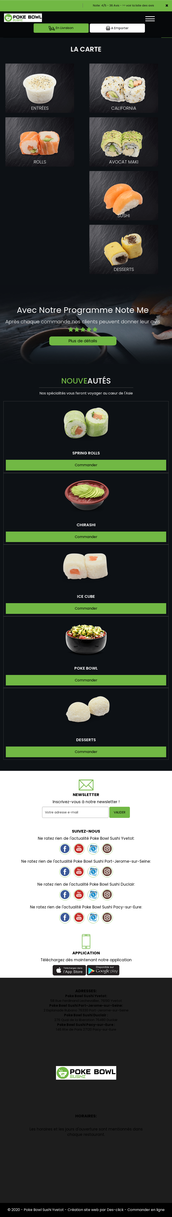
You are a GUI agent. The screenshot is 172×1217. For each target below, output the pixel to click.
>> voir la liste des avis (138, 5)
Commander (86, 465)
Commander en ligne (146, 1209)
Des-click (115, 1209)
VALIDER (119, 812)
